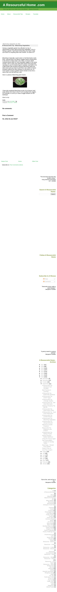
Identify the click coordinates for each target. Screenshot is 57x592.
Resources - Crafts (48, 547)
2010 (42, 377)
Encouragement (49, 512)
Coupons (50, 510)
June (44, 455)
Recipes (28, 14)
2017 (42, 364)
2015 (42, 368)
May (43, 457)
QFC (52, 536)
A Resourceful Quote (50, 492)
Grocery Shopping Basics (51, 519)
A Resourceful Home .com (24, 5)
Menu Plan (50, 524)
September (45, 383)
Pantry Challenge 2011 (49, 531)
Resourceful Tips (18, 14)
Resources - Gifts (48, 557)
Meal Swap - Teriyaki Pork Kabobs (48, 445)
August (44, 451)
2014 (42, 370)
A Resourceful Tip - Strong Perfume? (47, 422)
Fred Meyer (50, 513)
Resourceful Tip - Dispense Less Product (47, 429)
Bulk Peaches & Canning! (46, 390)
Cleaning (51, 507)
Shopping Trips (49, 572)
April (43, 458)
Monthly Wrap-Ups (48, 526)
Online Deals (49, 527)
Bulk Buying (50, 503)
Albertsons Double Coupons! (47, 425)
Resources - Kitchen (12, 102)
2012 (42, 373)
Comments (47, 281)
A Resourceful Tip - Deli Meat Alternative (48, 403)
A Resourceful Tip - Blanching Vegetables (16, 45)
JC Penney (51, 521)
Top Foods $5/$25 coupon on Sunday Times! (48, 442)
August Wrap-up (46, 448)
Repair (52, 540)
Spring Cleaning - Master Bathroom (47, 436)
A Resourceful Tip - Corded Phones (47, 416)
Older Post (35, 161)
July (43, 453)
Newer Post (4, 161)
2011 (42, 375)
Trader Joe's (50, 581)
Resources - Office (48, 564)
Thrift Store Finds (49, 577)
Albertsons (50, 496)
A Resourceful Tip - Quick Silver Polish (48, 409)
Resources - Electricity (49, 548)
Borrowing (51, 502)
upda (52, 584)
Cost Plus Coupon (47, 450)
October (44, 382)
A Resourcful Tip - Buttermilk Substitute (48, 394)
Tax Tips (51, 575)
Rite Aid (52, 567)
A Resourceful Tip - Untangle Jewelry (47, 400)
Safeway (50, 568)
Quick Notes (50, 537)
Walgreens (51, 585)
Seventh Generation (48, 571)
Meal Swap (50, 523)
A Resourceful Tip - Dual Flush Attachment (49, 412)
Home (2, 14)
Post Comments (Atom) (16, 165)
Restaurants (50, 565)
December (45, 378)
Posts (45, 279)
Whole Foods (50, 587)
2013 (42, 371)
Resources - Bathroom (49, 541)
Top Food (50, 580)
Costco (52, 509)
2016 (42, 366)
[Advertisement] (29, 28)
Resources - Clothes (50, 544)
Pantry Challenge (49, 530)
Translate (35, 14)
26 (53, 490)
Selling (52, 570)
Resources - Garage (50, 554)
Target (52, 574)
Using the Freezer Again (49, 438)
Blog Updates (50, 500)
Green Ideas (50, 517)
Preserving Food (49, 534)
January (44, 463)
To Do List (51, 578)
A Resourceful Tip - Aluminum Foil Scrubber (47, 387)
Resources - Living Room (50, 562)
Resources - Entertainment (51, 552)
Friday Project (50, 514)
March (44, 460)
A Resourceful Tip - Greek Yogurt (47, 397)
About (9, 14)
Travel (52, 582)
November (45, 380)
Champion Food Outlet (49, 504)
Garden (51, 516)
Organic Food (50, 529)
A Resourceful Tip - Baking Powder (47, 433)
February (45, 462)
